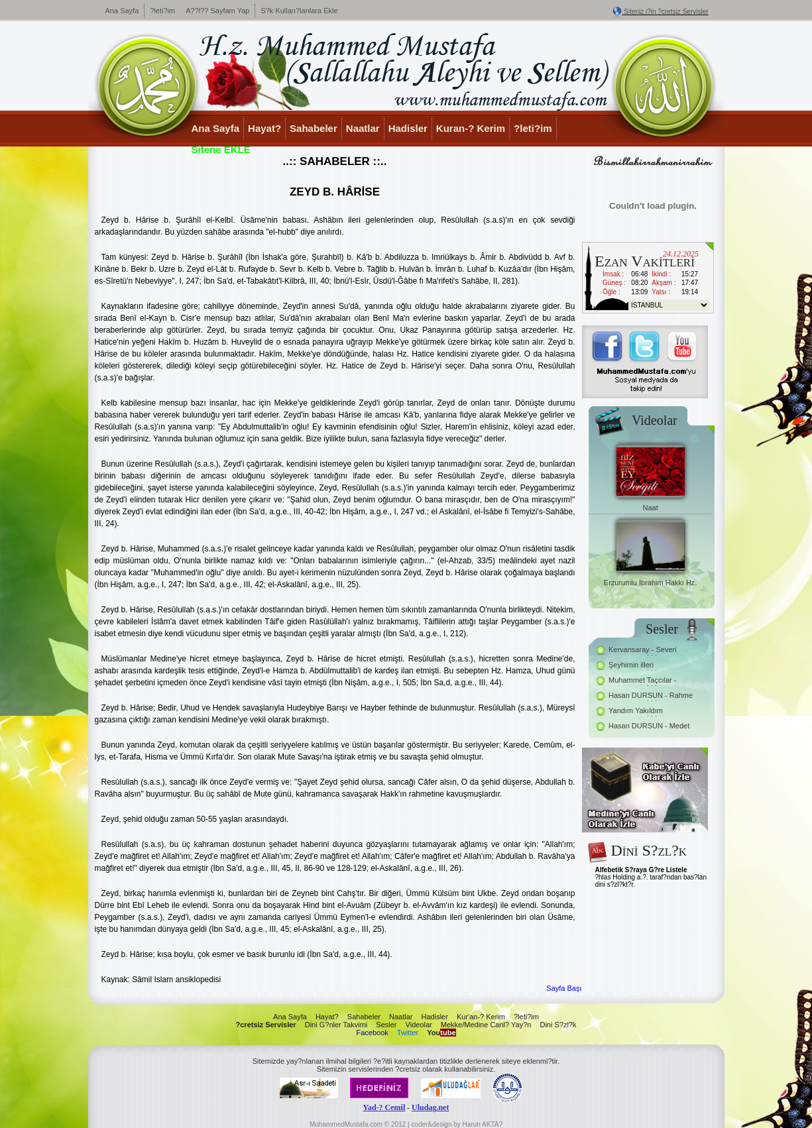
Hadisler (408, 128)
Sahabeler (313, 128)
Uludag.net (430, 1107)
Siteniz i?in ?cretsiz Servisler (666, 11)
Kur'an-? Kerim (481, 1017)
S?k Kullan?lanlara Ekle (299, 11)
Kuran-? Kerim (470, 128)
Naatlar (363, 128)
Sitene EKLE (221, 149)
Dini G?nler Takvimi (336, 1025)
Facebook (372, 1033)
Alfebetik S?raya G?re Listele (641, 870)
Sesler (386, 1025)
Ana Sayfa (122, 11)
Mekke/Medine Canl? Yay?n (486, 1025)
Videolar (419, 1025)
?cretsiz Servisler (266, 1025)
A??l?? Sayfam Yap (217, 11)
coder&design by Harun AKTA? (456, 1124)
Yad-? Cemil (384, 1107)
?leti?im (162, 11)
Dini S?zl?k (558, 1025)
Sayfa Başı (563, 988)
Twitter (407, 1033)
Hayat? (264, 128)
